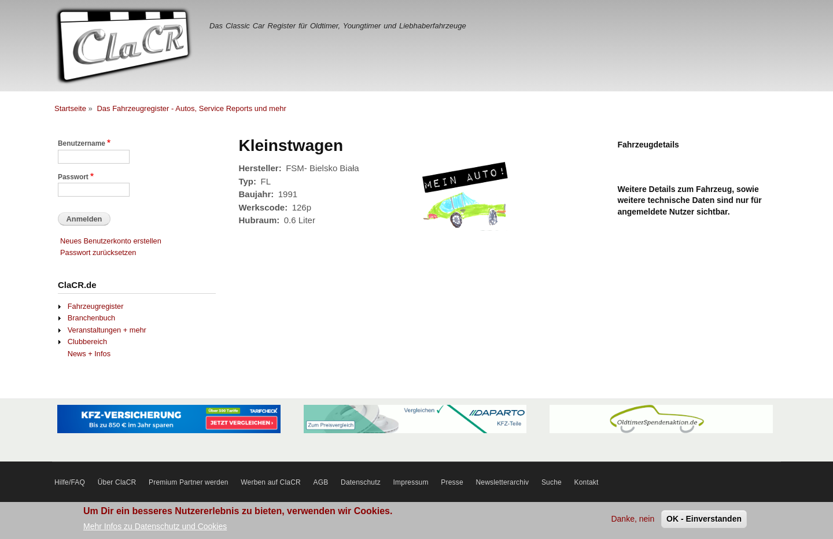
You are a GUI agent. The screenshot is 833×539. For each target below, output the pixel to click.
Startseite (70, 108)
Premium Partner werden (188, 482)
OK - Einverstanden (704, 520)
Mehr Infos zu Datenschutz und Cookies (155, 528)
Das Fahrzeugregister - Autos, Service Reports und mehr (191, 108)
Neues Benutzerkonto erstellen (110, 241)
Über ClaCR (117, 482)
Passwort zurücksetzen (98, 252)
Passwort (73, 177)
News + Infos (89, 353)
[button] (467, 237)
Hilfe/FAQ (69, 482)
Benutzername (81, 143)
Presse (452, 482)
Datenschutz (361, 482)
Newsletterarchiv (502, 482)
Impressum (411, 482)
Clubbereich (87, 341)
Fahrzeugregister (96, 306)
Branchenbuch (91, 317)
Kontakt (586, 482)
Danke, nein (632, 520)
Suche (551, 482)
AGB (321, 482)
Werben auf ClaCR (271, 482)
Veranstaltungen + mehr (107, 330)
